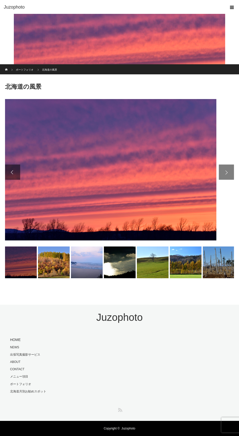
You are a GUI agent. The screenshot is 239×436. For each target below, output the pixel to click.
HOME (15, 340)
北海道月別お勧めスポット (28, 391)
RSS (119, 409)
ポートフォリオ (20, 384)
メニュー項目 (19, 376)
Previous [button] (12, 172)
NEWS (14, 347)
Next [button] (226, 172)
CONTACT (17, 369)
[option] (119, 169)
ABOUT (15, 362)
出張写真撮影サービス (25, 354)
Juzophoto (14, 7)
